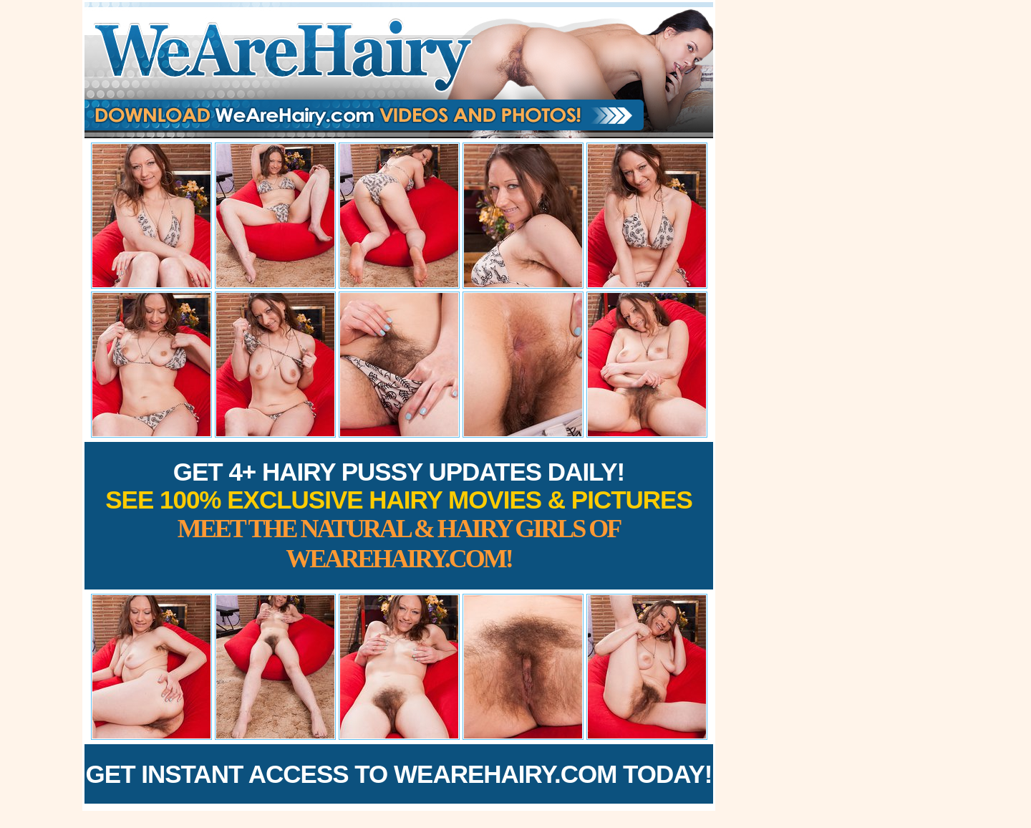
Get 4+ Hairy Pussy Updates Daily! (398, 515)
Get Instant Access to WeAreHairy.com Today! (399, 774)
